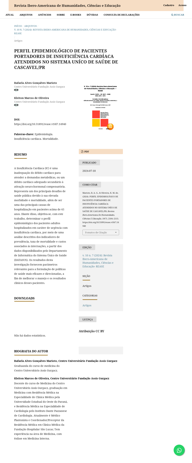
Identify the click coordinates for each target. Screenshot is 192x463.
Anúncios (44, 14)
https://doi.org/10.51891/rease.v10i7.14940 (40, 124)
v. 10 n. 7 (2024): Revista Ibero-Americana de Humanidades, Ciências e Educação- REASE (65, 31)
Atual (10, 14)
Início (18, 26)
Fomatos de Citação (96, 232)
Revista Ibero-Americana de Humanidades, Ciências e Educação (67, 5)
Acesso (182, 5)
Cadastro (168, 5)
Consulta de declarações (122, 14)
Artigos (86, 305)
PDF (86, 151)
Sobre (61, 14)
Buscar (177, 14)
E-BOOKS (75, 14)
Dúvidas (92, 14)
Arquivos (26, 14)
